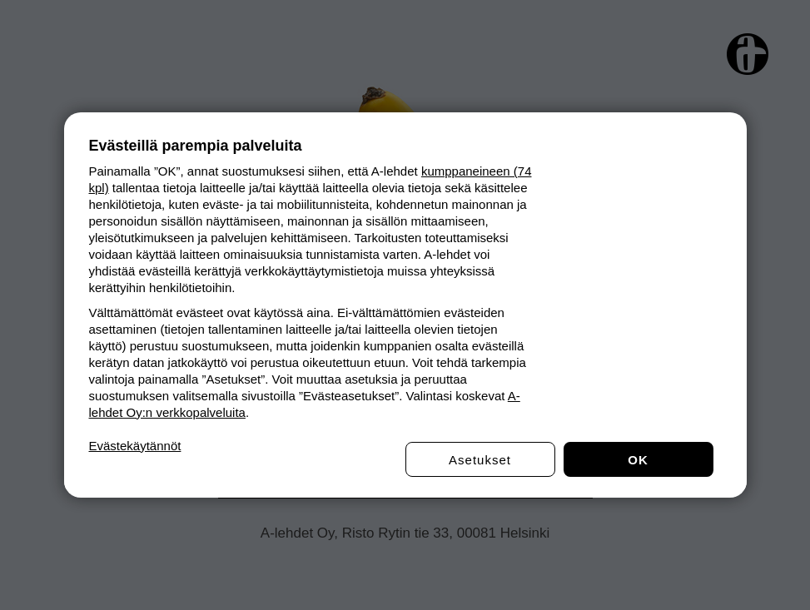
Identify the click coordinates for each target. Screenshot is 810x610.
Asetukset (480, 460)
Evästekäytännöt (135, 446)
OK (638, 460)
